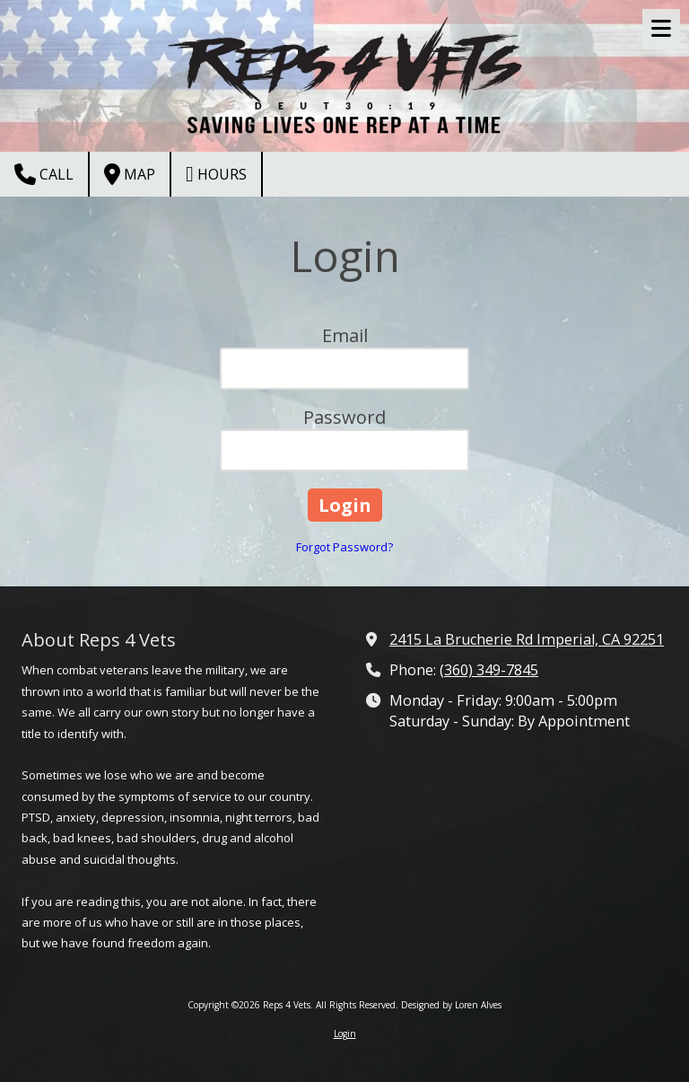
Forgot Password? (344, 547)
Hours (216, 174)
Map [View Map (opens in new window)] (129, 174)
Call (44, 174)
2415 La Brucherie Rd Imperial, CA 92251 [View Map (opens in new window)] (526, 639)
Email (345, 335)
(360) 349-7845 (489, 670)
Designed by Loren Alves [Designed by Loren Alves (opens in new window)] (451, 1004)
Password (344, 417)
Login (345, 1033)
